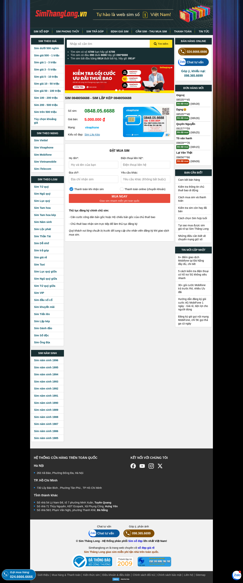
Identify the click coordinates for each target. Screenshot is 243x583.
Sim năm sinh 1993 (46, 381)
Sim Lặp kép (42, 321)
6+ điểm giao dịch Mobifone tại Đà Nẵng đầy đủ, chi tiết (191, 261)
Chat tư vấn (191, 62)
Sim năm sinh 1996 (46, 360)
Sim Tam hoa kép (45, 215)
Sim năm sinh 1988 (46, 417)
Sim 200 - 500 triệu (46, 104)
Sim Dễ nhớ (41, 243)
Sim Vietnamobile (45, 161)
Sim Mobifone (43, 154)
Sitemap (200, 574)
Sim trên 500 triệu (45, 111)
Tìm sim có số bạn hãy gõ (93, 51)
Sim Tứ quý (41, 186)
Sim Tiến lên (42, 314)
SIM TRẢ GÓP (95, 31)
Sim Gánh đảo (43, 328)
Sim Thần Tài (42, 236)
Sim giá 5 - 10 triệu (46, 76)
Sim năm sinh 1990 (46, 402)
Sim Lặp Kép (92, 134)
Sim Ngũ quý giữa (45, 278)
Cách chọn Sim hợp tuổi (192, 218)
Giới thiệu (43, 574)
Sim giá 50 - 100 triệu (47, 90)
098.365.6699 (137, 533)
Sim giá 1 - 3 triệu (45, 62)
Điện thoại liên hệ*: (132, 158)
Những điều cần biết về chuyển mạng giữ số (192, 237)
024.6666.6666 (192, 51)
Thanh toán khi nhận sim (86, 189)
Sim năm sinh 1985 (46, 438)
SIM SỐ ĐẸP (41, 31)
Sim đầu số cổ (43, 299)
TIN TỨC (204, 31)
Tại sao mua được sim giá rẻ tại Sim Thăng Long (193, 227)
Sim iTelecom (42, 168)
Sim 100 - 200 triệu (46, 97)
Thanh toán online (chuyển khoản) (143, 189)
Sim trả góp (41, 250)
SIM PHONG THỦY (67, 31)
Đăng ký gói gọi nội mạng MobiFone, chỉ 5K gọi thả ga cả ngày (193, 320)
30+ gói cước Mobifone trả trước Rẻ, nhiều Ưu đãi (192, 289)
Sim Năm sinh (43, 221)
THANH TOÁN (182, 31)
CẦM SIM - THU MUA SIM (151, 31)
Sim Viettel (41, 140)
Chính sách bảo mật (169, 574)
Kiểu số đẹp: (75, 134)
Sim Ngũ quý (42, 193)
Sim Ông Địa (42, 342)
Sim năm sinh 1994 (46, 374)
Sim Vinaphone (43, 147)
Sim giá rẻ (40, 257)
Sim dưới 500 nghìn (46, 48)
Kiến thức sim (91, 574)
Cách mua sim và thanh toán (192, 199)
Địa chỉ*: (74, 172)
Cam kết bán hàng (189, 179)
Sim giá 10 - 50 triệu (46, 83)
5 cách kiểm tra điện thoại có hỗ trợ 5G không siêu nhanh (193, 275)
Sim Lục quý (42, 200)
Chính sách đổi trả (144, 574)
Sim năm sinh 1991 (46, 395)
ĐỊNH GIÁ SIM (119, 31)
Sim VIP (39, 292)
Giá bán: (73, 119)
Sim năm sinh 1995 (46, 367)
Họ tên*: (74, 158)
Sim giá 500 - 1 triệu (46, 55)
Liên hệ (188, 574)
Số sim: (72, 110)
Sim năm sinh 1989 (46, 409)
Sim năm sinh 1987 (46, 423)
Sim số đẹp (135, 540)
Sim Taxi (39, 264)
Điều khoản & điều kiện (116, 574)
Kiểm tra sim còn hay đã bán (192, 209)
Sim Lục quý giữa (45, 271)
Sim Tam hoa (42, 207)
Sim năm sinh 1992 (46, 388)
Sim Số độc (41, 335)
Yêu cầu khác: (129, 172)
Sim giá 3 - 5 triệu (45, 69)
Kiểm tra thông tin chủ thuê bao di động (191, 188)
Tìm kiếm (161, 43)
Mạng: (71, 127)
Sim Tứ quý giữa (44, 285)
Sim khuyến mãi (44, 306)
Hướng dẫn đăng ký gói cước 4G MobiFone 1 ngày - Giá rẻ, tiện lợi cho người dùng (193, 304)
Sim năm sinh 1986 (46, 431)
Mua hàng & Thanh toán (66, 574)
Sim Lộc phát (42, 229)
